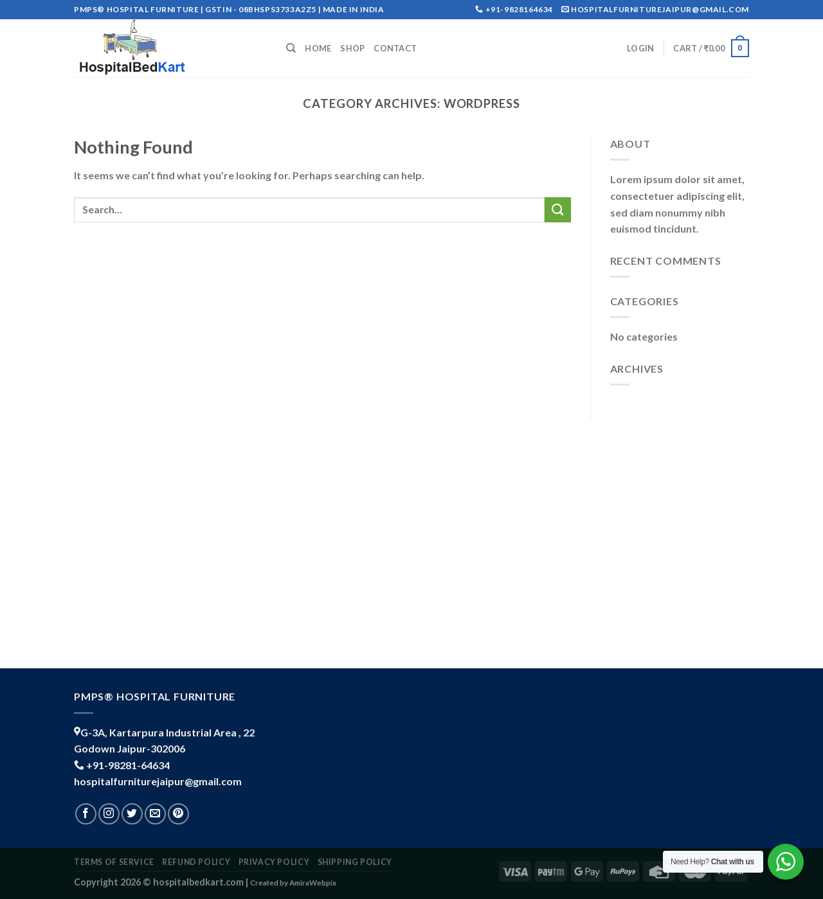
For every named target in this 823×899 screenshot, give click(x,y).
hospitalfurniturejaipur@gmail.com (158, 781)
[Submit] (557, 209)
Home (318, 48)
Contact (395, 48)
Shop (352, 48)
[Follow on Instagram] (109, 813)
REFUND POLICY (196, 862)
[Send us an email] (155, 813)
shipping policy (355, 862)
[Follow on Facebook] (85, 813)
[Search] (291, 48)
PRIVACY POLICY (274, 862)
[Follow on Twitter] (132, 813)
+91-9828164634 (519, 9)
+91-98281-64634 (128, 765)
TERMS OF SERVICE (114, 862)
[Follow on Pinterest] (178, 813)
